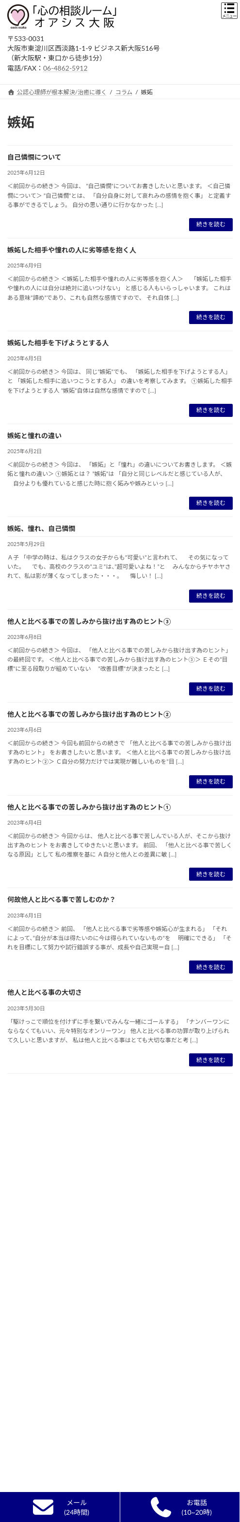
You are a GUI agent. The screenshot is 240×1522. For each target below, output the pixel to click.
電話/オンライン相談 (41, 1270)
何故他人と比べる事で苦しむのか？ (61, 899)
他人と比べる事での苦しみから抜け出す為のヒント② (89, 714)
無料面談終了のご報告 (43, 1252)
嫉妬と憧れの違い (34, 435)
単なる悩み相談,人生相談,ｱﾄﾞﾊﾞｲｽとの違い (69, 1200)
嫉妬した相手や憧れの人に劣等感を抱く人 (71, 250)
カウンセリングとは (39, 1148)
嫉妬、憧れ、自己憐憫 (41, 528)
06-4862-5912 (65, 68)
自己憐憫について (34, 157)
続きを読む (210, 224)
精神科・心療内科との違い (48, 1183)
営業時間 (25, 1353)
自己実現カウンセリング (46, 1218)
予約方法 (25, 1370)
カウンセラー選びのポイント (51, 1165)
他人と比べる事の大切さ (44, 992)
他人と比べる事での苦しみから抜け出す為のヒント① (89, 807)
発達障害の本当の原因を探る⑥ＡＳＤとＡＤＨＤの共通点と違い (116, 1488)
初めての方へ (31, 1130)
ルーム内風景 (30, 1336)
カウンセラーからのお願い (48, 1287)
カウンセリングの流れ (43, 1235)
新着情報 (25, 1113)
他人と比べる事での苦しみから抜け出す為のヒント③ (89, 621)
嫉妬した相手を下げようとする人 (58, 343)
